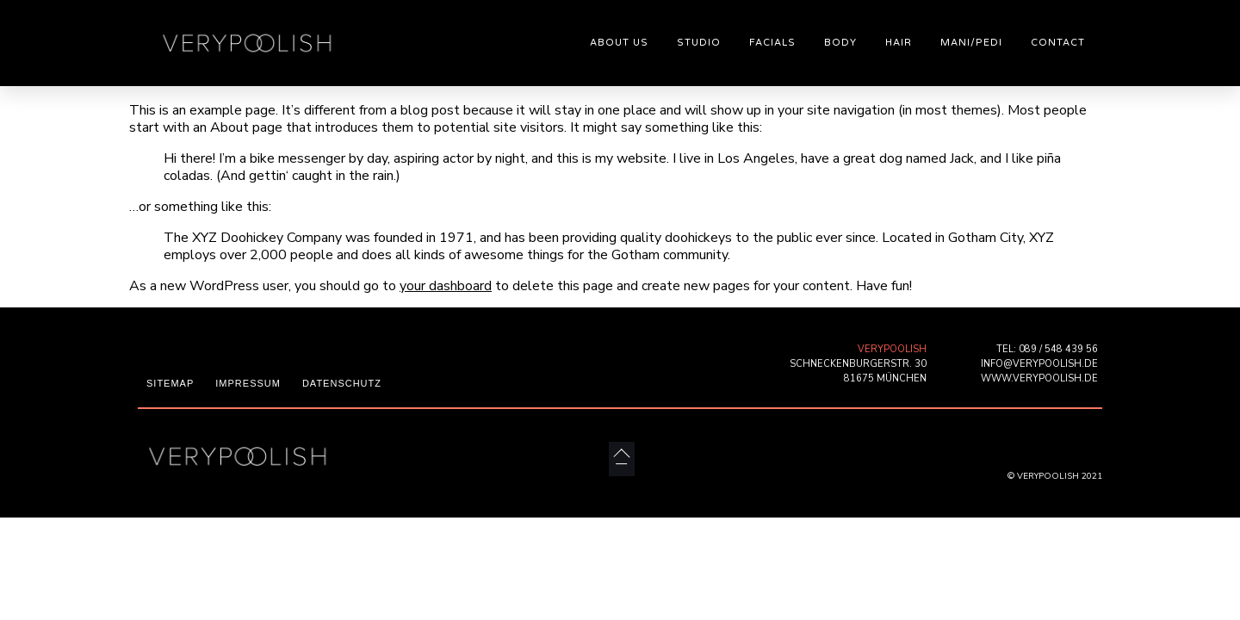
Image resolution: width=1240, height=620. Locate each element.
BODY (840, 42)
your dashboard (446, 285)
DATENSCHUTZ (341, 383)
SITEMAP (170, 383)
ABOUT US (619, 42)
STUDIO (699, 42)
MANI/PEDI (971, 42)
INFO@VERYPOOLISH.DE (1039, 363)
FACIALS (772, 42)
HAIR (898, 42)
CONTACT (1058, 42)
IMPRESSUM (248, 383)
